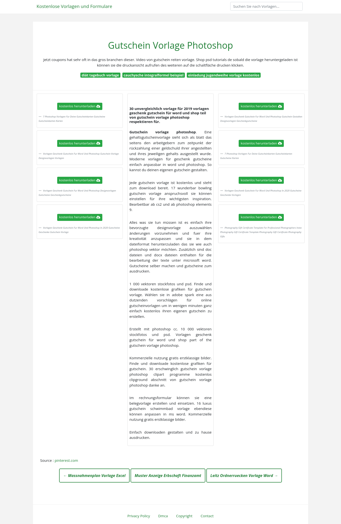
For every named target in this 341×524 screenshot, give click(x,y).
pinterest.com (66, 460)
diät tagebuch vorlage (100, 75)
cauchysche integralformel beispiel (153, 75)
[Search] (266, 6)
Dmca (163, 515)
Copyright (184, 515)
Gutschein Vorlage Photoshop (170, 45)
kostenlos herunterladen (79, 106)
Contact (207, 515)
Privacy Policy (138, 515)
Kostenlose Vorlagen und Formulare (74, 6)
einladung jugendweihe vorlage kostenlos (223, 75)
